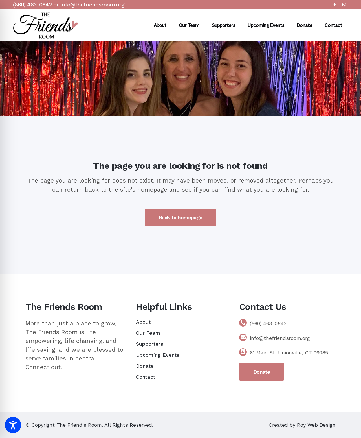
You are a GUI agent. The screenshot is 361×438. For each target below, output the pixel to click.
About (143, 322)
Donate (145, 366)
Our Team (148, 333)
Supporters (149, 344)
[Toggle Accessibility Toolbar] (13, 425)
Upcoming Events (157, 355)
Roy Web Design (316, 425)
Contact (145, 377)
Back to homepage (180, 217)
